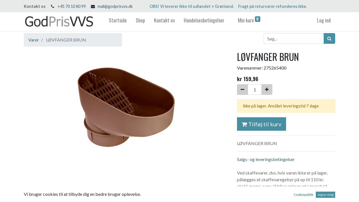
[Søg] (329, 38)
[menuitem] (118, 21)
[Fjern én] (242, 89)
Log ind (324, 20)
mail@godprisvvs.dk (115, 6)
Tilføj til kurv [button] (261, 124)
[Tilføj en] (266, 89)
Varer (33, 39)
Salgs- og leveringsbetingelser (266, 159)
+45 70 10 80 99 (71, 6)
